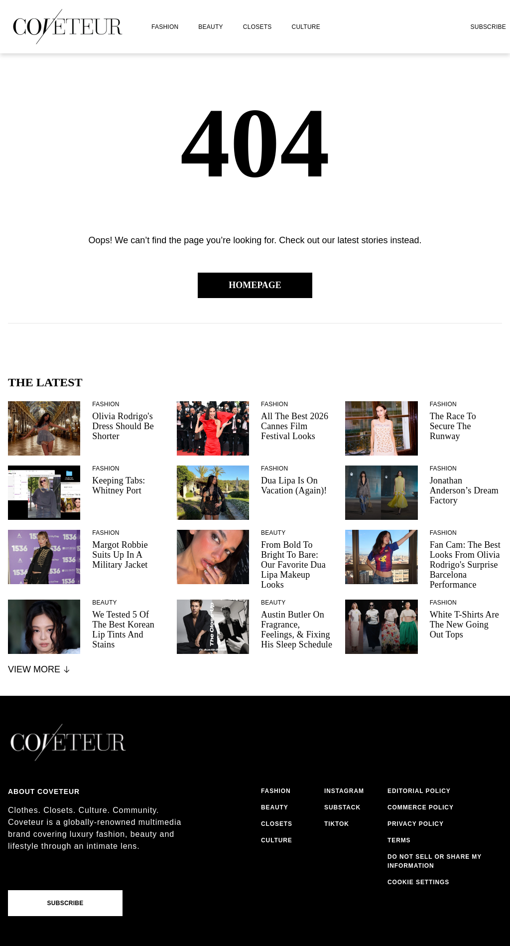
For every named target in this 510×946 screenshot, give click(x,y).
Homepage (255, 285)
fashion (164, 26)
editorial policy (419, 791)
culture (306, 26)
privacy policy (415, 823)
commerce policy (420, 807)
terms (399, 840)
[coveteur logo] (67, 26)
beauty (210, 26)
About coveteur (44, 791)
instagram (344, 791)
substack (342, 807)
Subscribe (488, 26)
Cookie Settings (418, 882)
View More (39, 669)
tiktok (336, 823)
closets (257, 26)
